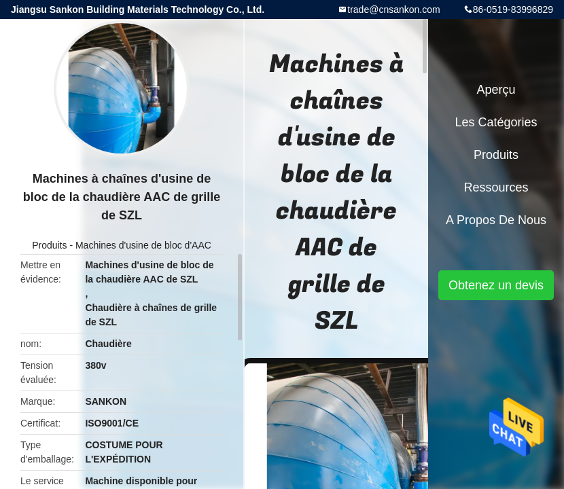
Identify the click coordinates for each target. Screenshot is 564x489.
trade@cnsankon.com (393, 9)
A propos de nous (496, 220)
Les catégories (496, 122)
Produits (49, 245)
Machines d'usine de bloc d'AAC (143, 245)
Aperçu (495, 89)
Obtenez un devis (496, 285)
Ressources (495, 187)
